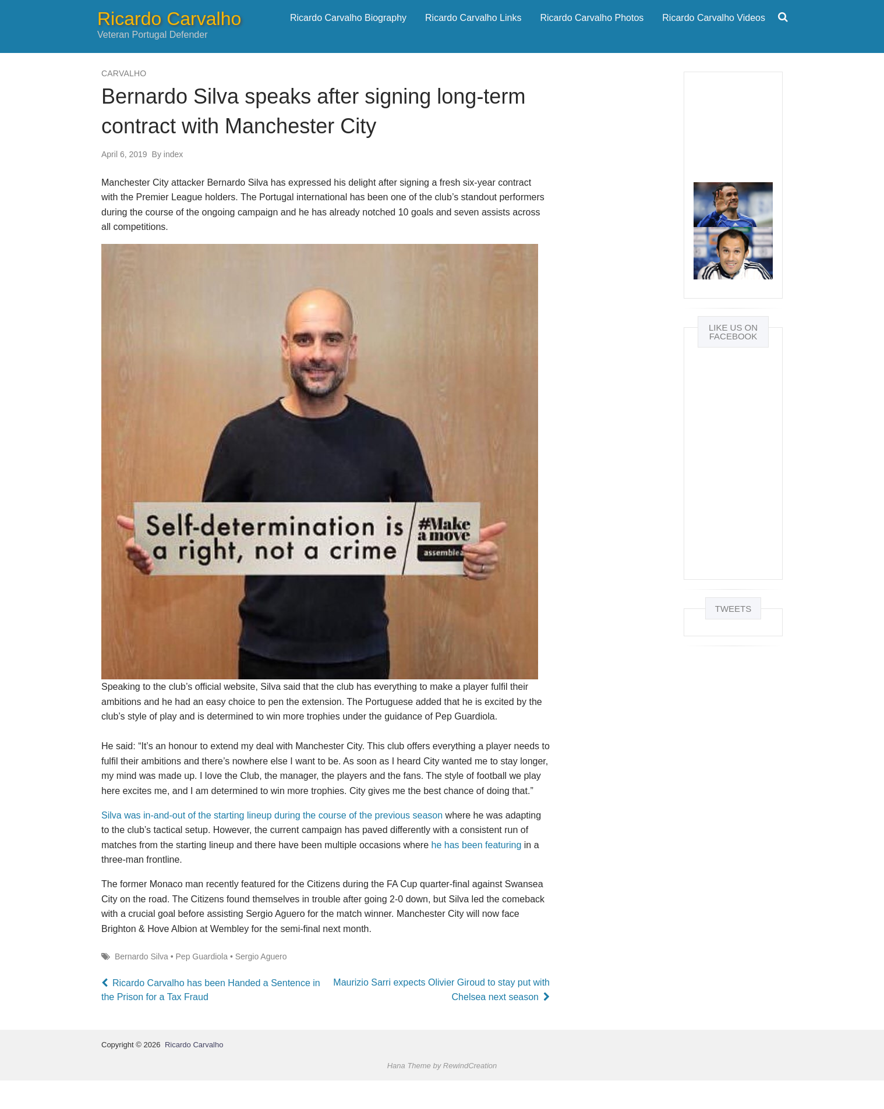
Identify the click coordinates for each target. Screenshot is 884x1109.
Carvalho (123, 101)
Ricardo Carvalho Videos (713, 32)
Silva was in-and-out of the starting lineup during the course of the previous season (272, 843)
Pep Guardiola (202, 984)
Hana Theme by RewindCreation (442, 1093)
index (167, 182)
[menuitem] (348, 32)
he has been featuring (477, 873)
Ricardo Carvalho (169, 32)
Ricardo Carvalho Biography (348, 32)
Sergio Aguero (261, 984)
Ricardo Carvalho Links (473, 32)
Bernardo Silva (141, 984)
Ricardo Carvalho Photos (591, 32)
